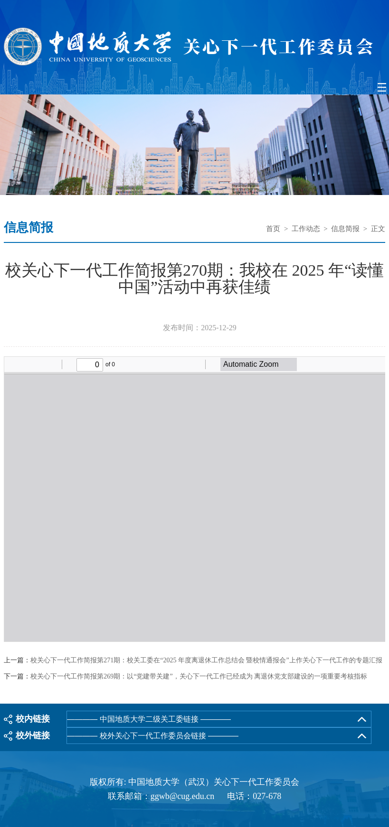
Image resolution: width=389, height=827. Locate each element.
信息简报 (345, 228)
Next (381, 145)
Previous (8, 145)
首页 (273, 228)
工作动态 (306, 228)
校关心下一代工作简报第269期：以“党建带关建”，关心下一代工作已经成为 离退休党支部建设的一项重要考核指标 (198, 676)
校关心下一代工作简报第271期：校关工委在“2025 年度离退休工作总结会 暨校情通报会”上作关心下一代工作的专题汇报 (206, 660)
